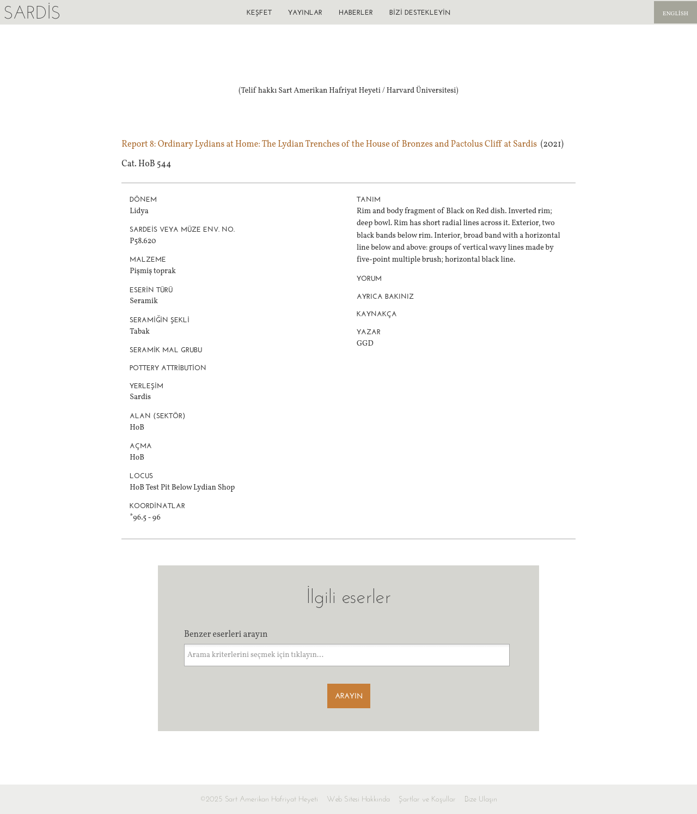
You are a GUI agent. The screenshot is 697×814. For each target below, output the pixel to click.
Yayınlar (305, 12)
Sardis (31, 12)
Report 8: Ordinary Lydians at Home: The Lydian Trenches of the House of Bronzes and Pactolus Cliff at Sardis (329, 144)
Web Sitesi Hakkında (358, 799)
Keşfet (259, 12)
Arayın (349, 696)
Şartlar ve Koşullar (427, 799)
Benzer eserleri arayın (226, 635)
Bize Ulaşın (480, 799)
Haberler (356, 12)
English (675, 14)
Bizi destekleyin (419, 12)
